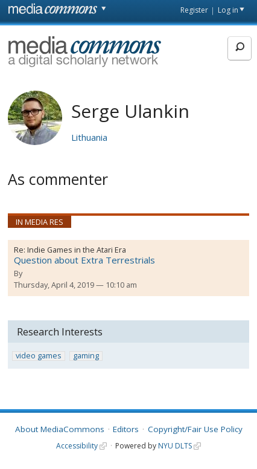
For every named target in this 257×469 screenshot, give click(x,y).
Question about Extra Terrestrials (84, 260)
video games (39, 356)
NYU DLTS (175, 446)
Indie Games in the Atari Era (76, 249)
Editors (126, 429)
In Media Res (39, 221)
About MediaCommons (59, 429)
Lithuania (89, 137)
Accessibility (77, 446)
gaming (86, 356)
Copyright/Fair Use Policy (195, 429)
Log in (228, 10)
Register (194, 10)
